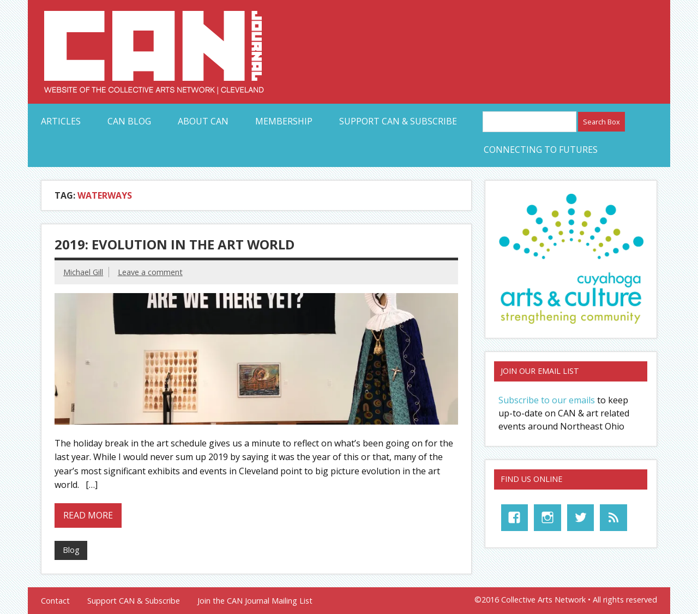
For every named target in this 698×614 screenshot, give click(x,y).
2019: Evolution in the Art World (174, 244)
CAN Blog (129, 121)
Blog (71, 550)
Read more (88, 515)
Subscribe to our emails (546, 400)
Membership (283, 121)
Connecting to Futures (541, 150)
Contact (55, 601)
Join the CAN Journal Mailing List (254, 601)
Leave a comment (150, 272)
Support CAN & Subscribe (398, 121)
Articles (61, 121)
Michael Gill (83, 272)
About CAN (203, 121)
